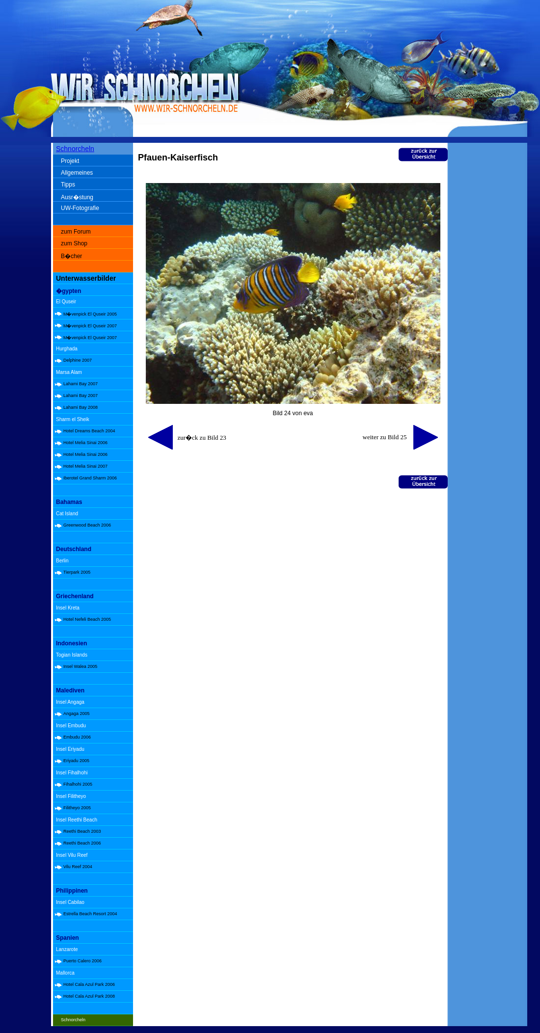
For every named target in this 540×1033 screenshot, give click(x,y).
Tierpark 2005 (76, 572)
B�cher (71, 256)
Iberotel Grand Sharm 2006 (90, 478)
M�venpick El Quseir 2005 (90, 314)
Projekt (70, 161)
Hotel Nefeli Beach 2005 (87, 619)
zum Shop (74, 243)
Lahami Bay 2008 (80, 407)
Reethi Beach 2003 (82, 831)
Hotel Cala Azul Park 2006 (89, 984)
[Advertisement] (489, 299)
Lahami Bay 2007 (80, 383)
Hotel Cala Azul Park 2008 (89, 996)
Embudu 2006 (77, 737)
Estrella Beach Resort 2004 (90, 913)
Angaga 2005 (76, 713)
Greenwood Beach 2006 (87, 525)
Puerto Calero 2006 (82, 960)
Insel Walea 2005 (80, 666)
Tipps (68, 184)
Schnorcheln (75, 149)
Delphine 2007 (77, 360)
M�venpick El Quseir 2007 (90, 325)
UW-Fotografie (80, 208)
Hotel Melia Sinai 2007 (85, 466)
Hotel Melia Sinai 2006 (85, 442)
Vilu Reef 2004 (77, 866)
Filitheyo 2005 (77, 807)
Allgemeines (77, 172)
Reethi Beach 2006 (82, 843)
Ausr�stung (77, 197)
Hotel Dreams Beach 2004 (89, 430)
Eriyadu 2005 (76, 760)
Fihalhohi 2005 (77, 784)
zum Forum (76, 231)
